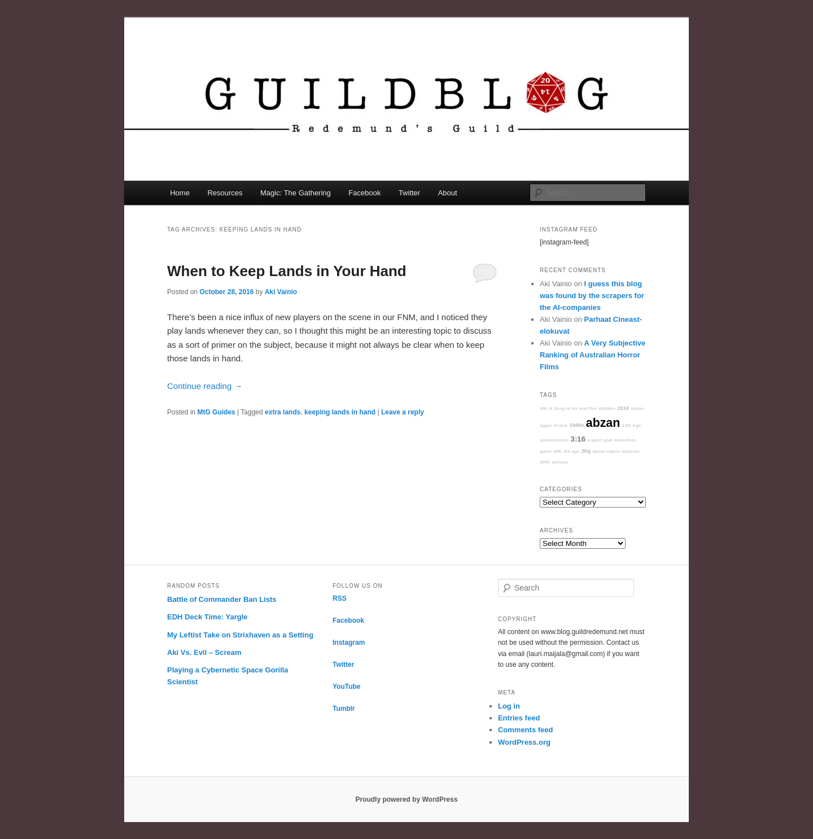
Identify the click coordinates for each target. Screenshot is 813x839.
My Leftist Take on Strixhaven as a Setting (240, 635)
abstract (631, 451)
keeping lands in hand (339, 412)
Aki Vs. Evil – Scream (204, 652)
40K (557, 451)
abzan (603, 423)
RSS (340, 598)
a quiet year (600, 440)
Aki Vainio (281, 292)
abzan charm (606, 451)
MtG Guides (216, 412)
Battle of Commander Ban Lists (222, 599)
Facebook (364, 193)
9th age (571, 451)
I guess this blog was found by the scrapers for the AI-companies (592, 295)
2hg (586, 451)
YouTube (347, 687)
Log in (509, 706)
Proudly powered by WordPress (406, 799)
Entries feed (519, 718)
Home (180, 193)
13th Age (631, 425)
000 (543, 408)
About (447, 193)
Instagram (349, 642)
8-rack (561, 425)
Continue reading (204, 386)
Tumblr (344, 709)
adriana (559, 462)
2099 (545, 462)
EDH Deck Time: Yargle (207, 617)
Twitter (409, 193)
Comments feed (525, 730)
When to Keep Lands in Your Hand (286, 271)
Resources (224, 193)
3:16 (577, 439)
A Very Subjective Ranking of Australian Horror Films (592, 355)
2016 (623, 408)
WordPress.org (524, 742)
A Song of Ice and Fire (573, 408)
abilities (606, 408)
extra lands (282, 412)
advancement (554, 440)
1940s (577, 425)
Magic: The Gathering (295, 193)
